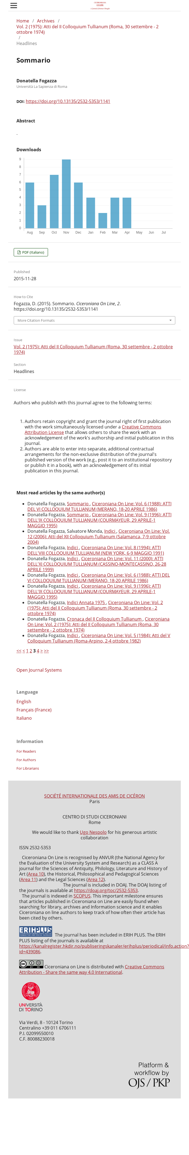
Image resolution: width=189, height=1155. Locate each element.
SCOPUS (82, 896)
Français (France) (34, 710)
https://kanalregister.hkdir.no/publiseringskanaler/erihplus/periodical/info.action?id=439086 (104, 949)
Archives (46, 21)
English (23, 702)
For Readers (26, 751)
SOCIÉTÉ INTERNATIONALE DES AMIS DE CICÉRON (94, 796)
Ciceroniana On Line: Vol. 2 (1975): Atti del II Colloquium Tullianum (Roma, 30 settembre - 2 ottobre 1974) (95, 607)
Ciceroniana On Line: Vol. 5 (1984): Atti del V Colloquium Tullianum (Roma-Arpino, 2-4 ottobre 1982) (98, 638)
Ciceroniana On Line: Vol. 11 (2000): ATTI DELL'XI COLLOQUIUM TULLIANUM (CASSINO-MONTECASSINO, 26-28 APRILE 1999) (96, 564)
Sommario (78, 504)
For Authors (26, 759)
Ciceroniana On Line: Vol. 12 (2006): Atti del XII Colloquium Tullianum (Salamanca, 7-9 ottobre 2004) (98, 536)
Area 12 (95, 879)
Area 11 (28, 879)
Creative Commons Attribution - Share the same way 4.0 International (91, 969)
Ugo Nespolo (93, 832)
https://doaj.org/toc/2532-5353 (106, 890)
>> (46, 651)
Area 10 (36, 874)
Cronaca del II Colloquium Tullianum (105, 619)
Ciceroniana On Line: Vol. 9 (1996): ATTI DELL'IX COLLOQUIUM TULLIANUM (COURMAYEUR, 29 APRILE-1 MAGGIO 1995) (99, 520)
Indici (110, 531)
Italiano (24, 718)
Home (22, 21)
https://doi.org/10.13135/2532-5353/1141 (68, 101)
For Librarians (27, 768)
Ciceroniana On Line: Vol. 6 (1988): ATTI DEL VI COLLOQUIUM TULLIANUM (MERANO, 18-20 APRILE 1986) (99, 506)
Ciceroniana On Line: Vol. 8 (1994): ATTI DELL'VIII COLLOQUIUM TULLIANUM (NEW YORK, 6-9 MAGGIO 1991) (95, 550)
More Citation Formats (36, 320)
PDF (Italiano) (32, 252)
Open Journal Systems (39, 670)
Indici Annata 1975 (86, 602)
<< (18, 651)
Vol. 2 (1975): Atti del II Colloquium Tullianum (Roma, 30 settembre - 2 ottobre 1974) (87, 29)
